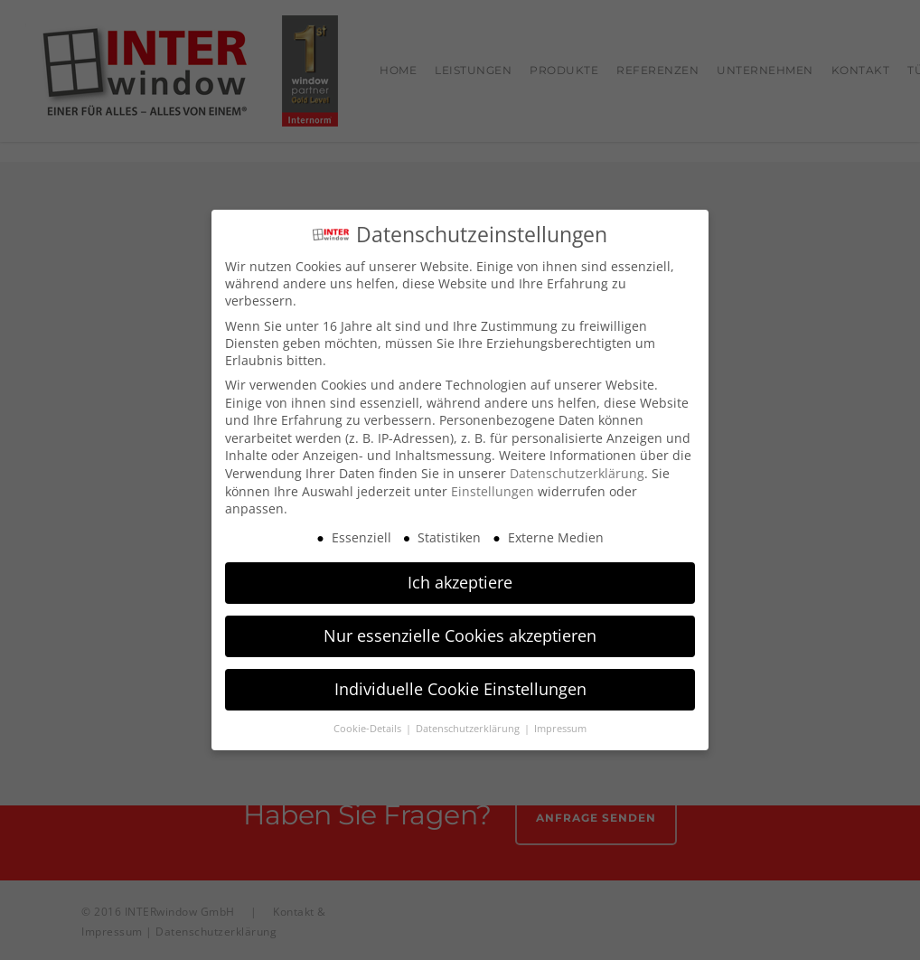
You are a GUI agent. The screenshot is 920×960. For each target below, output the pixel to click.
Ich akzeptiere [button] (460, 577)
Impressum (560, 723)
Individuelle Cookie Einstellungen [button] (460, 683)
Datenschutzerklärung (577, 467)
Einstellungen (492, 485)
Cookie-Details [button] (368, 723)
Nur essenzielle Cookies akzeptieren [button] (460, 630)
